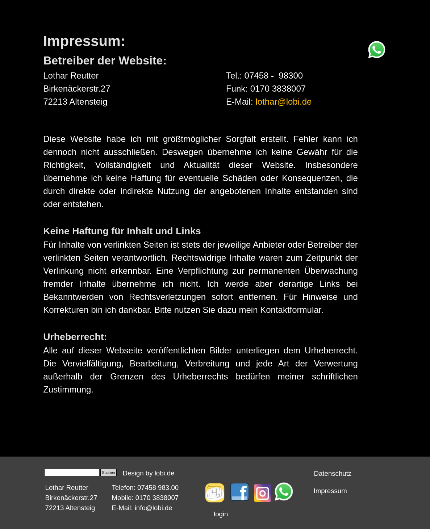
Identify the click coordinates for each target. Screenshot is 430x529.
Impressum (330, 491)
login (221, 514)
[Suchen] (72, 472)
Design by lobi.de (149, 473)
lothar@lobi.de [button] (283, 101)
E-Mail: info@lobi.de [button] (142, 508)
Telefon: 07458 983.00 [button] (145, 487)
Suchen (108, 472)
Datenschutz (333, 473)
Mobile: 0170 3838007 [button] (145, 497)
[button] (377, 44)
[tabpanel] (132, 69)
